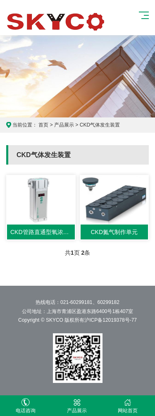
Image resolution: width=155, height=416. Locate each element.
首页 (43, 125)
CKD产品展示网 (56, 21)
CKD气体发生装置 (100, 125)
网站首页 (128, 406)
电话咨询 (25, 406)
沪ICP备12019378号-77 (110, 320)
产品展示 (64, 125)
